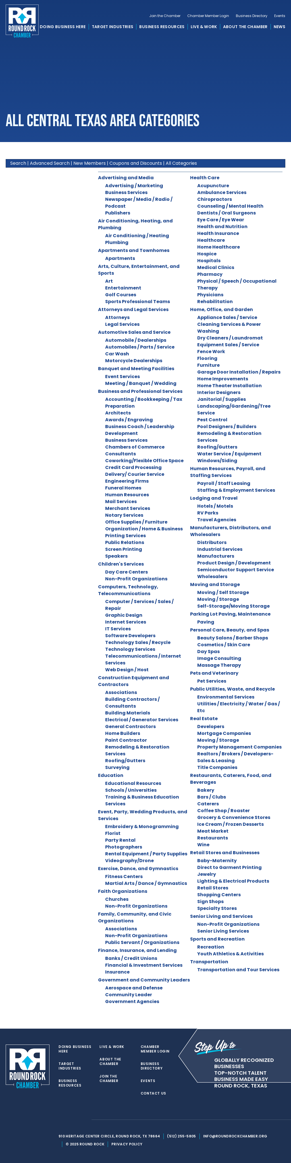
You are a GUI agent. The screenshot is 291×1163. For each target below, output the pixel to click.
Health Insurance (218, 233)
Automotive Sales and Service (134, 332)
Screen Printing (123, 549)
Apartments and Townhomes (133, 250)
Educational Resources (133, 783)
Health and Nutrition (222, 226)
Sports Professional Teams (137, 301)
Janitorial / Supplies (221, 399)
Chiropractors (214, 199)
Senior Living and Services (221, 916)
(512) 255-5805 (181, 1136)
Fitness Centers (124, 876)
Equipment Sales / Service (228, 344)
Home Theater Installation (229, 385)
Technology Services (130, 649)
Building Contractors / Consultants (132, 702)
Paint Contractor (126, 740)
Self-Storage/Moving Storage (233, 606)
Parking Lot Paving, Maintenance (230, 614)
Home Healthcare (218, 247)
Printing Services (125, 535)
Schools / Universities (131, 790)
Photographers (123, 847)
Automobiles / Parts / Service (139, 347)
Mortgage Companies (224, 733)
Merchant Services (127, 508)
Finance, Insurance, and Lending (137, 950)
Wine (203, 844)
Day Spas (208, 651)
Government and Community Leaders (144, 980)
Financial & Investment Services (143, 965)
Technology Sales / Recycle (138, 642)
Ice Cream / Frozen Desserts (230, 824)
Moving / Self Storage (223, 592)
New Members (89, 163)
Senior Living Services (223, 931)
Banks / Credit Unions (131, 958)
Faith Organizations (122, 891)
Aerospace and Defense (134, 988)
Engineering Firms (127, 481)
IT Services (118, 629)
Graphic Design (123, 615)
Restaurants (212, 838)
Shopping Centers (219, 894)
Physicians (210, 294)
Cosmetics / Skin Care (223, 644)
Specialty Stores (217, 908)
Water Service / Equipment (229, 454)
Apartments (120, 258)
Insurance (117, 972)
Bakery (205, 790)
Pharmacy (210, 274)
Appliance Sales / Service (227, 317)
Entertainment (123, 288)
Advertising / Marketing (134, 185)
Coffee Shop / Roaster (223, 810)
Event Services (122, 376)
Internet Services (125, 622)
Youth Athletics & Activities (230, 954)
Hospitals (209, 260)
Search (18, 163)
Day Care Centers (126, 572)
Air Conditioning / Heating (137, 235)
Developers (210, 726)
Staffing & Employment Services (236, 490)
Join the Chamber (164, 16)
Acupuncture (213, 185)
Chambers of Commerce (135, 447)
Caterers (208, 804)
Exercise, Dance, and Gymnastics (138, 868)
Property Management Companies (239, 747)
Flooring (207, 358)
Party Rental (120, 840)
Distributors (211, 542)
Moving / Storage (218, 599)
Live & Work (204, 27)
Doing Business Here (63, 27)
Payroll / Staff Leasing (223, 483)
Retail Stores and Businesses (224, 852)
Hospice (207, 254)
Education (110, 775)
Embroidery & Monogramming (142, 826)
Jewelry (206, 874)
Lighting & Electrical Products (233, 881)
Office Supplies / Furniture (136, 522)
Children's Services (121, 564)
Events (279, 16)
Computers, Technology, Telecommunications (128, 590)
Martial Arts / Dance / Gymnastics (146, 883)
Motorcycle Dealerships (133, 360)
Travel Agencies (216, 519)
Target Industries (113, 27)
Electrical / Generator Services (141, 719)
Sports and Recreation (217, 939)
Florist (112, 833)
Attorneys (117, 317)
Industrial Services (219, 549)
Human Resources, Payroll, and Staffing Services (227, 472)
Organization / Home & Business (144, 529)
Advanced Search (50, 163)
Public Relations (124, 542)
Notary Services (124, 515)
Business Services (126, 192)
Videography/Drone (129, 860)
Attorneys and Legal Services (133, 309)
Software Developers (130, 635)
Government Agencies (132, 1001)
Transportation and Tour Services (238, 969)
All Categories (181, 163)
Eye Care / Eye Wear (220, 219)
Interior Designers (218, 392)
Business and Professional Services (140, 391)
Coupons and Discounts (135, 163)
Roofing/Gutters (125, 760)
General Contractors (130, 726)
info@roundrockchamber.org (235, 1136)
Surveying (117, 767)
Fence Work (211, 351)
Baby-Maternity (217, 860)
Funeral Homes (123, 488)
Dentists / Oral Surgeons (226, 213)
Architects (118, 413)
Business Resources (161, 27)
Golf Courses (120, 294)
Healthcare (211, 240)
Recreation (210, 947)
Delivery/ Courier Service (134, 474)
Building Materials (127, 713)
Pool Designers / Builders (226, 426)
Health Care (204, 177)
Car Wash (117, 354)
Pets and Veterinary (214, 673)
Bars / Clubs (211, 797)
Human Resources (127, 494)
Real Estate (204, 718)
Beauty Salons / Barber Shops (232, 638)
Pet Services (211, 681)
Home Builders (122, 733)
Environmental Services (225, 697)
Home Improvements (222, 379)
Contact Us (153, 1093)
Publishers (117, 213)
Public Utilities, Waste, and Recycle (232, 689)
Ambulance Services (221, 192)
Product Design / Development (234, 563)
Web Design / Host (127, 669)
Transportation (209, 961)
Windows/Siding (217, 460)
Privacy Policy (126, 1144)
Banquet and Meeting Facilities (136, 368)
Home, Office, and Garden (221, 309)
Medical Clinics (215, 267)
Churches (116, 899)
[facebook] (73, 1119)
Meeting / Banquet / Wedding (140, 383)
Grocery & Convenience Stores (233, 817)
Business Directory (251, 16)
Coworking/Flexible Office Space (144, 460)
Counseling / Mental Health (230, 206)
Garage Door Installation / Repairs (238, 372)
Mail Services (121, 501)
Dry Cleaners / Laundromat (230, 338)
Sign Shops (210, 901)
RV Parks (207, 513)
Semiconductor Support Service (235, 569)
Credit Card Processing (133, 467)
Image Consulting (219, 658)
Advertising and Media (126, 177)
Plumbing (116, 242)
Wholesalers (212, 576)
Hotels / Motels (215, 506)
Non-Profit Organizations (136, 579)
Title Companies (217, 767)
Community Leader (128, 994)
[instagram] (84, 1119)
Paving (205, 622)
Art (109, 281)
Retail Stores (212, 888)
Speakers (116, 556)
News (279, 27)
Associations (121, 692)
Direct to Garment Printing (229, 867)
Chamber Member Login (208, 16)
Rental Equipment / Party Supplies (146, 854)
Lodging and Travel (214, 498)
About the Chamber (245, 27)
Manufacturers (215, 556)
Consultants (120, 454)
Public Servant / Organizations (142, 942)
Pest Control (212, 419)
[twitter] (61, 1119)
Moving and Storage (215, 584)
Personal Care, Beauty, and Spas (229, 630)
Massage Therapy (219, 665)
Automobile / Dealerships (135, 340)
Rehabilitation (215, 301)
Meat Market (212, 831)
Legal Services (122, 324)
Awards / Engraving (129, 419)
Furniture (208, 365)
